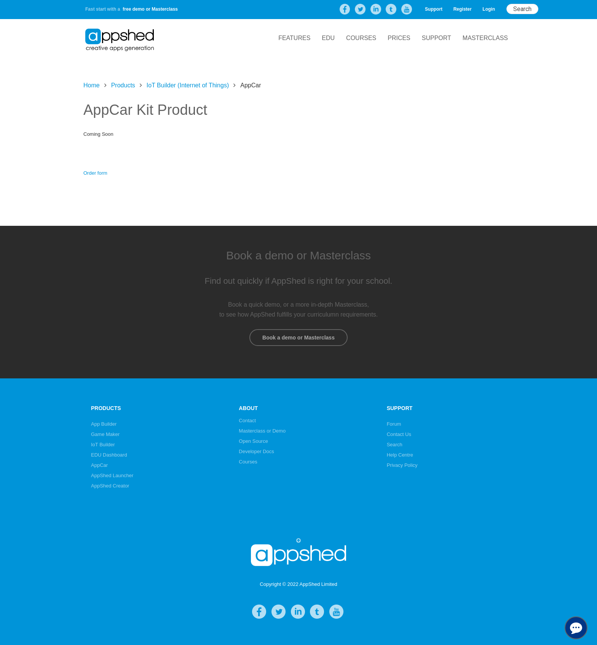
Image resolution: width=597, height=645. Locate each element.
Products (123, 85)
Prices (399, 38)
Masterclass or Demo (262, 431)
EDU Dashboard (109, 455)
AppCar (99, 465)
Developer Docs (256, 451)
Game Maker (105, 434)
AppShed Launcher (112, 475)
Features (294, 38)
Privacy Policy (402, 465)
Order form (95, 173)
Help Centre (400, 455)
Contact (247, 420)
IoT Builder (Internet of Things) (188, 85)
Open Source (253, 441)
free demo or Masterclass (150, 9)
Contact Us (399, 434)
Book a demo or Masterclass (298, 338)
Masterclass (485, 38)
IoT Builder (103, 444)
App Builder (104, 424)
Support (433, 9)
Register (462, 9)
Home (91, 85)
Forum (394, 424)
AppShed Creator (110, 486)
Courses (361, 38)
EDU (328, 38)
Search (394, 444)
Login (488, 9)
